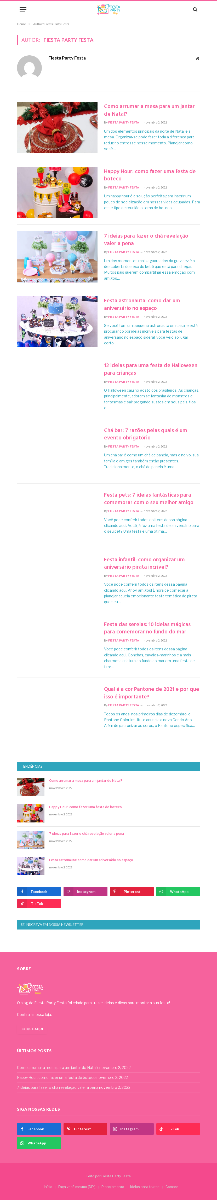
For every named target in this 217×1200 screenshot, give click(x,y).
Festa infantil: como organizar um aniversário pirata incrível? (144, 563)
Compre (171, 1187)
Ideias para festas (144, 1187)
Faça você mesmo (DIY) (76, 1187)
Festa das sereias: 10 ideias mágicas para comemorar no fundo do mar (147, 628)
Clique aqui (32, 1029)
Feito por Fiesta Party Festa (109, 1176)
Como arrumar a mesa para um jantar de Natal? (149, 110)
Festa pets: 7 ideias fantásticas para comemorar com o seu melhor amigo (148, 499)
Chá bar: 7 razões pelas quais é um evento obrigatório (145, 434)
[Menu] (23, 9)
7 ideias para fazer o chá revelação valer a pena (146, 240)
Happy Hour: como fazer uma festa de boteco (150, 175)
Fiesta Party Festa (67, 58)
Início (48, 1187)
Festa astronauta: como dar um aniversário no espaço (142, 304)
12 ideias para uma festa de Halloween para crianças (150, 369)
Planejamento (112, 1187)
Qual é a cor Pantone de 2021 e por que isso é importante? (151, 693)
